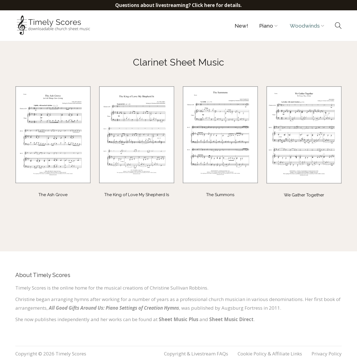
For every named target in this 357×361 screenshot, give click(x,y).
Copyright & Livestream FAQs (196, 353)
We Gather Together (304, 195)
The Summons (220, 194)
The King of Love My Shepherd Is (136, 194)
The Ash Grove (52, 194)
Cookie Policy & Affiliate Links (270, 353)
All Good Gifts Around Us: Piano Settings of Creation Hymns (114, 308)
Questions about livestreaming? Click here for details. (178, 5)
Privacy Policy (327, 353)
